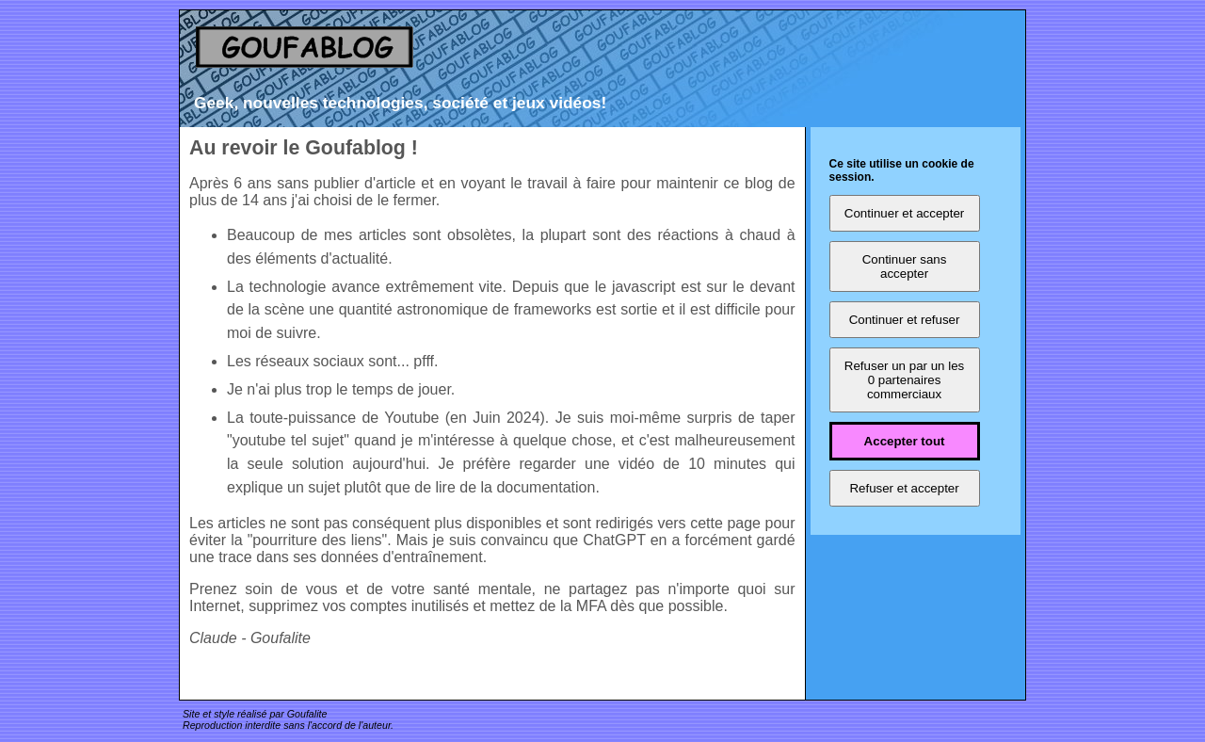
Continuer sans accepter (904, 266)
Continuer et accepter (904, 213)
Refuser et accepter (903, 488)
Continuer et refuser (904, 320)
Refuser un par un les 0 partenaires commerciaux (904, 380)
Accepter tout (904, 441)
